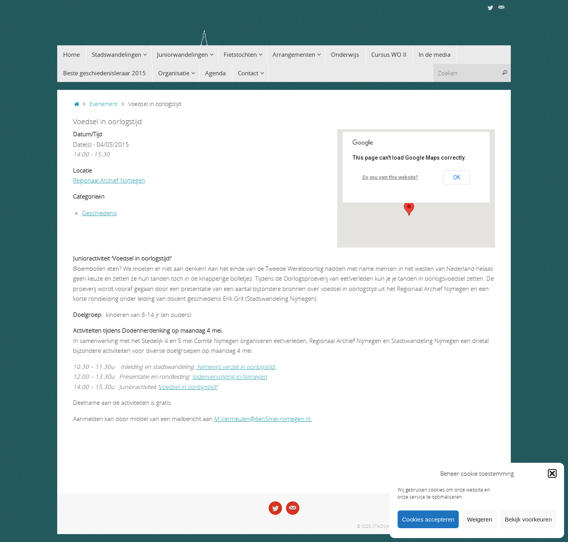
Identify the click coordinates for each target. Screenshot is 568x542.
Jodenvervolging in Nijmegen (229, 376)
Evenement (104, 104)
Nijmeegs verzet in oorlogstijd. (235, 367)
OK (456, 177)
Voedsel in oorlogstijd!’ (188, 387)
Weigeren (479, 519)
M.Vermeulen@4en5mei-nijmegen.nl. (263, 419)
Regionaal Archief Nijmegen (109, 180)
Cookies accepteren (428, 519)
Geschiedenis (99, 213)
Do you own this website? (390, 177)
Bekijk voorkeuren (528, 519)
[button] (552, 473)
